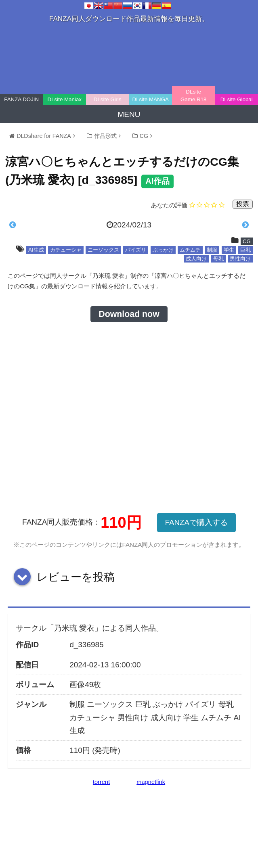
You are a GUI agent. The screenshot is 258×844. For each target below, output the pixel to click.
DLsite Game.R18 (193, 95)
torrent (101, 782)
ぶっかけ (163, 250)
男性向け (240, 259)
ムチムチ (190, 250)
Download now (129, 314)
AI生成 (36, 250)
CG (144, 136)
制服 (212, 250)
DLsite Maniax (65, 99)
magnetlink (150, 782)
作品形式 (105, 136)
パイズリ (135, 250)
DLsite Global (236, 99)
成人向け (196, 259)
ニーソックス (103, 250)
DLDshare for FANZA (44, 136)
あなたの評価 (169, 205)
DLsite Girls (108, 99)
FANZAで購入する (196, 522)
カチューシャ (66, 250)
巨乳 (245, 250)
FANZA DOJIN (21, 99)
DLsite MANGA (150, 99)
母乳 (218, 259)
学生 (229, 250)
